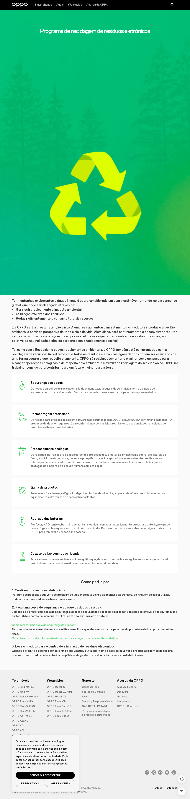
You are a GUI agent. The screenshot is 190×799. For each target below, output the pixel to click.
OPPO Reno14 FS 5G (24, 711)
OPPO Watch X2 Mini (59, 692)
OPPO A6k (18, 730)
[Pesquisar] (172, 5)
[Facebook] (147, 772)
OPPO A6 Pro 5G (22, 716)
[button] (72, 742)
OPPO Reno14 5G (22, 701)
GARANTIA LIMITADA (95, 706)
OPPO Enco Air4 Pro (59, 711)
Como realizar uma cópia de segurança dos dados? (44, 625)
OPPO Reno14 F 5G (23, 706)
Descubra (122, 692)
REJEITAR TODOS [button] (30, 783)
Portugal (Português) (165, 788)
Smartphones (43, 4)
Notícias (122, 696)
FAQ (84, 696)
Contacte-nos (90, 687)
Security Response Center (97, 701)
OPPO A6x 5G (20, 721)
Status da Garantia (93, 692)
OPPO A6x (18, 725)
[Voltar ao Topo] (182, 791)
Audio (60, 4)
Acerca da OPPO (97, 4)
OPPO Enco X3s (56, 701)
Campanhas (124, 701)
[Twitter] (153, 772)
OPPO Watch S (56, 687)
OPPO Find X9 (20, 692)
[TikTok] (173, 772)
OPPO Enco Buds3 (58, 716)
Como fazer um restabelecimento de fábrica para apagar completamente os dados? (65, 638)
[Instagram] (167, 772)
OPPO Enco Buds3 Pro (60, 706)
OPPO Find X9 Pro (23, 687)
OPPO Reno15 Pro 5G (25, 696)
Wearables (75, 4)
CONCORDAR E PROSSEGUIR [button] (45, 775)
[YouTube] (160, 772)
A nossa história (127, 687)
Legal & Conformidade (87, 788)
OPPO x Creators (127, 706)
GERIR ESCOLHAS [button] (60, 783)
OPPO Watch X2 (56, 696)
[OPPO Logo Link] (20, 5)
